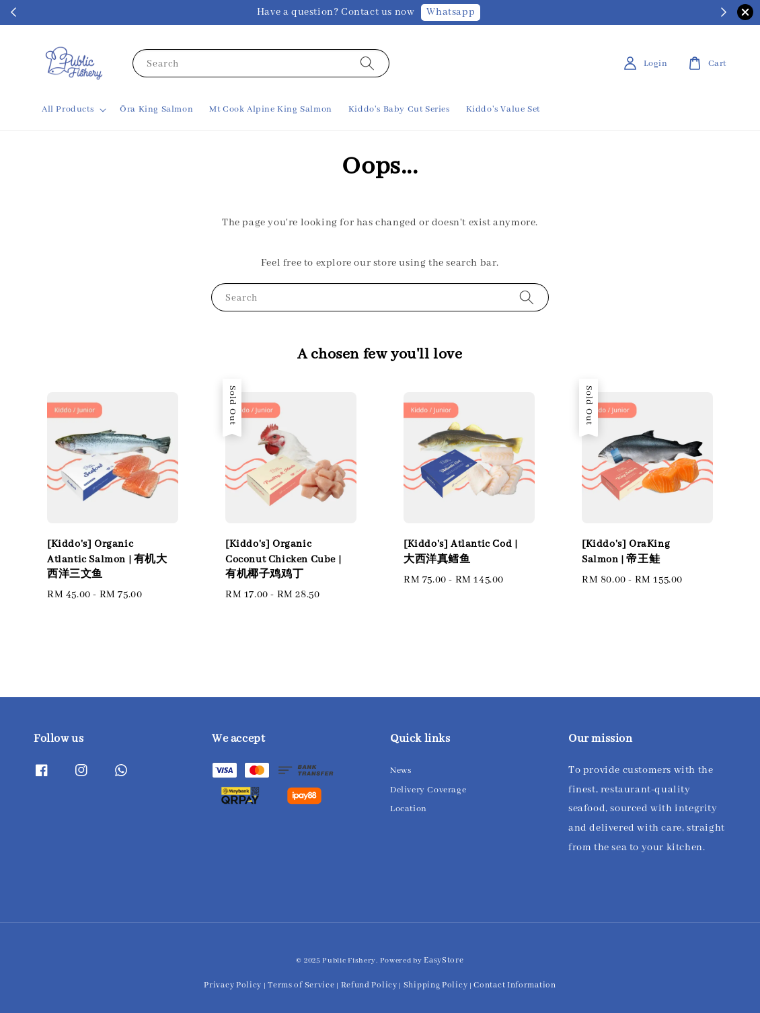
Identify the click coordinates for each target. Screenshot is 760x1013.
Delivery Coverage (428, 790)
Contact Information (514, 985)
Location (408, 809)
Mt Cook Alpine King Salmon (270, 109)
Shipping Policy (436, 985)
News (400, 770)
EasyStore (443, 960)
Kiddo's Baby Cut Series (399, 109)
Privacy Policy (233, 985)
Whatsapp (450, 12)
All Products (67, 109)
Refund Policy (369, 985)
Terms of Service (301, 985)
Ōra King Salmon (156, 109)
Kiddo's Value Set (503, 109)
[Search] (367, 63)
